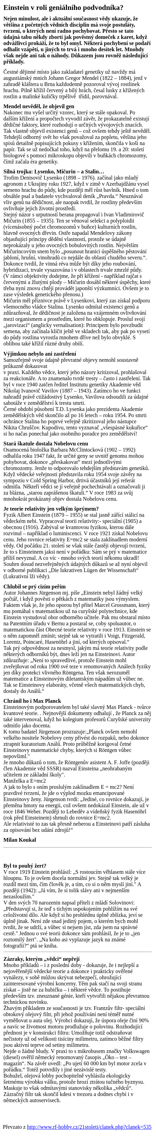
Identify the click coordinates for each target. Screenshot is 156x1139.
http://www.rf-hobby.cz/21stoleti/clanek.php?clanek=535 (89, 1127)
